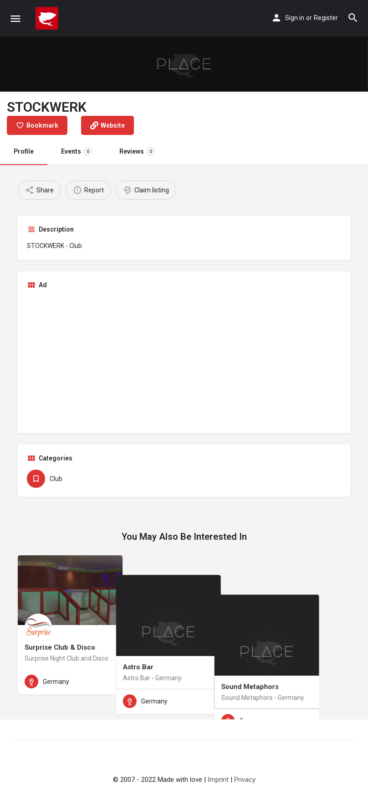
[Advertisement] (184, 360)
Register (326, 17)
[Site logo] (48, 18)
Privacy (245, 779)
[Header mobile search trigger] (353, 18)
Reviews (137, 151)
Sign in (294, 17)
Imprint (218, 779)
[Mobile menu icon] (15, 18)
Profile (24, 151)
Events (76, 151)
